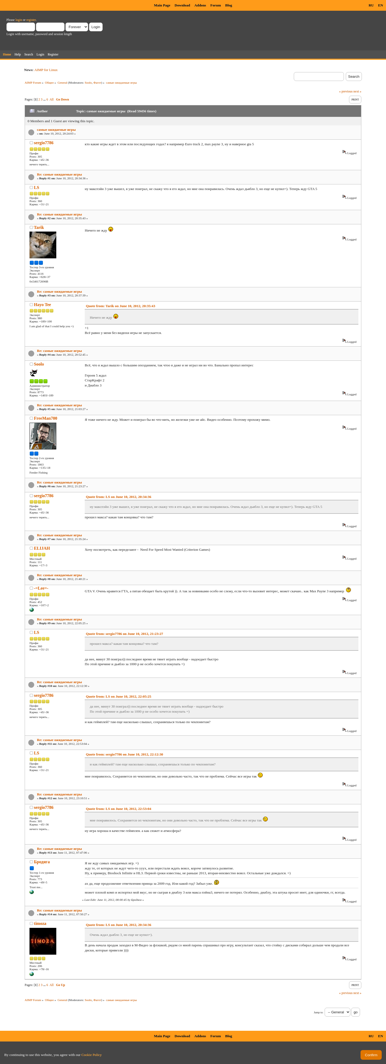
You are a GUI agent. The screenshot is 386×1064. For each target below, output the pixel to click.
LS (36, 187)
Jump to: (318, 1012)
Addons (200, 5)
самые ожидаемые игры (56, 130)
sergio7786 (44, 142)
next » (357, 91)
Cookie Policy (91, 1055)
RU (371, 5)
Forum (215, 5)
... (44, 99)
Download (182, 5)
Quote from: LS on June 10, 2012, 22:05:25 (118, 696)
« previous (345, 91)
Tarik (39, 227)
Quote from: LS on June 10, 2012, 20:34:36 (118, 497)
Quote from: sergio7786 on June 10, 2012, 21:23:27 (124, 634)
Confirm (371, 1055)
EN (380, 5)
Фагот (97, 82)
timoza (40, 923)
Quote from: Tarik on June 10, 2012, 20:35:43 (120, 306)
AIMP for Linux (46, 70)
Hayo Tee (42, 304)
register (31, 20)
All (52, 99)
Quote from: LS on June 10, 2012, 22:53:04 (118, 809)
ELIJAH (42, 548)
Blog (228, 5)
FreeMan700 (45, 418)
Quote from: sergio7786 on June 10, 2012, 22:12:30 (124, 754)
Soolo (88, 82)
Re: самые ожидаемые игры (59, 174)
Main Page (162, 5)
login (19, 20)
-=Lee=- (41, 588)
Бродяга (42, 862)
